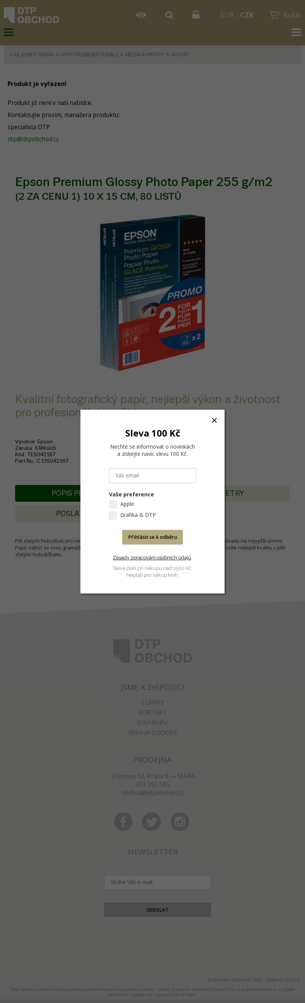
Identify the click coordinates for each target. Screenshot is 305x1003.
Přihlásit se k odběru (152, 537)
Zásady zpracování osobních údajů (152, 557)
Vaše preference (131, 494)
